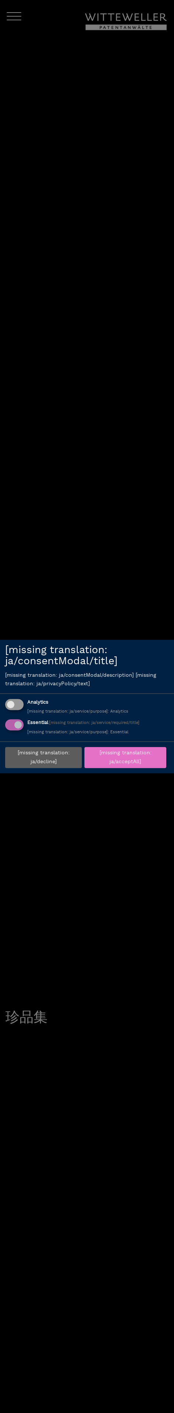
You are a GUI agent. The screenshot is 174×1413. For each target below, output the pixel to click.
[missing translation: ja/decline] (44, 757)
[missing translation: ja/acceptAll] (126, 757)
